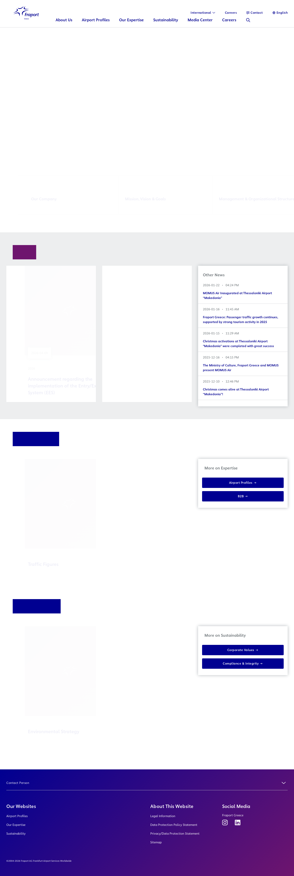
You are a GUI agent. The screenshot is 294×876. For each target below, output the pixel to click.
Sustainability (16, 833)
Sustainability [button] (165, 23)
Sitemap (156, 842)
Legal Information (162, 816)
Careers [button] (229, 23)
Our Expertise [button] (131, 23)
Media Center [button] (200, 23)
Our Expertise (15, 825)
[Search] (248, 23)
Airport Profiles (17, 816)
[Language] (280, 12)
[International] (203, 12)
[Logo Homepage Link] (26, 16)
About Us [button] (64, 23)
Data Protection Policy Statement (173, 825)
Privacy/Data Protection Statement (175, 833)
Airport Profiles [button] (96, 23)
